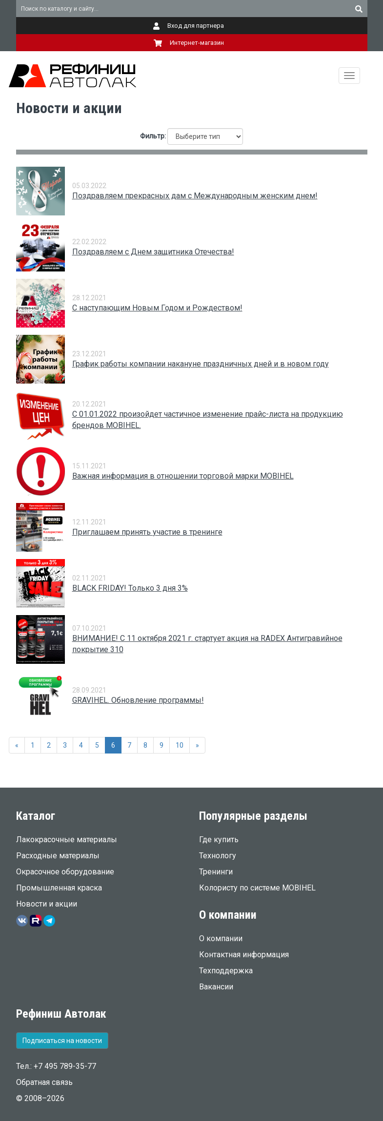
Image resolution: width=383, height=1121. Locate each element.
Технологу (217, 855)
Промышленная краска (59, 887)
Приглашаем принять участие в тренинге (147, 532)
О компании (220, 938)
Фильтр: (153, 136)
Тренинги (216, 871)
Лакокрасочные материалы (66, 839)
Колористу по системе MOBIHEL (257, 887)
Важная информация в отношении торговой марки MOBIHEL (183, 476)
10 (179, 745)
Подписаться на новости (62, 1040)
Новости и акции (46, 903)
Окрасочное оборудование (65, 871)
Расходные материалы (58, 855)
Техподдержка (226, 970)
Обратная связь (44, 1082)
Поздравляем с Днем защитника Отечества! (153, 251)
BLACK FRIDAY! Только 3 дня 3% (130, 588)
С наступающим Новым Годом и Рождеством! (157, 307)
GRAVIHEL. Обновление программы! (138, 700)
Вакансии (216, 986)
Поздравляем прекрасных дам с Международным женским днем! (195, 195)
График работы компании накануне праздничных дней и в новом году (200, 363)
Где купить (219, 839)
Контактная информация (244, 954)
